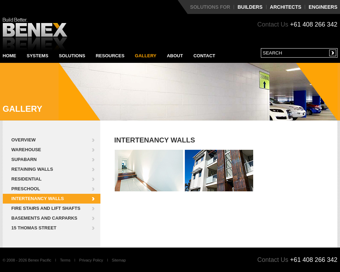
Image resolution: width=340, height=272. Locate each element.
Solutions (72, 55)
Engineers (323, 7)
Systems (37, 55)
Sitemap (119, 260)
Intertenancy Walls (38, 198)
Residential (27, 179)
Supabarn (24, 159)
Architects (285, 7)
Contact (205, 55)
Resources (110, 55)
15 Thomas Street (34, 227)
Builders (250, 7)
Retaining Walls (32, 169)
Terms (65, 260)
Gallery (146, 55)
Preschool (26, 188)
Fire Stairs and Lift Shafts (46, 208)
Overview (24, 139)
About (175, 55)
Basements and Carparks (44, 218)
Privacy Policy (91, 260)
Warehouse (26, 149)
